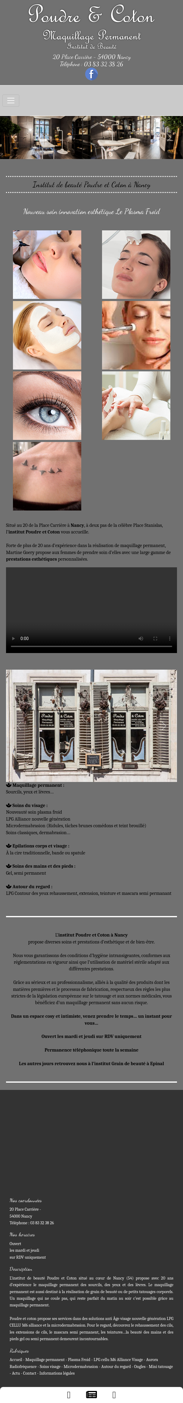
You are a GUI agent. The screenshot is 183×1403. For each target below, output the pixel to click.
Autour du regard (116, 1366)
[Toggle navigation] (10, 100)
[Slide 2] (64, 773)
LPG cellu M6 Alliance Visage (118, 1359)
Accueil (16, 1359)
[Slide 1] (53, 773)
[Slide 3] (75, 773)
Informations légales (57, 1373)
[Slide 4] (86, 773)
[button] (13, 137)
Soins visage (50, 1366)
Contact (29, 1373)
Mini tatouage (161, 1366)
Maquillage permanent (45, 1359)
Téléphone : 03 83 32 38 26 (91, 64)
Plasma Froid (79, 1359)
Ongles (140, 1366)
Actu (16, 1373)
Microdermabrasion (81, 1366)
